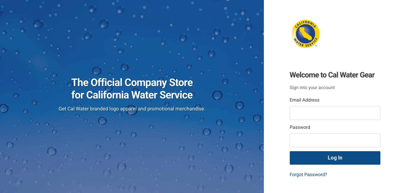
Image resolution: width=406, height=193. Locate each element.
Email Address (305, 100)
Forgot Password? (308, 174)
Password (300, 127)
